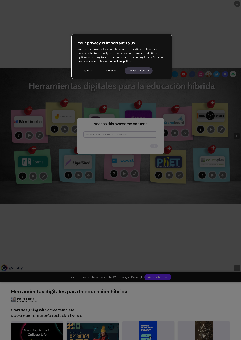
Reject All (111, 70)
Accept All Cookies (138, 70)
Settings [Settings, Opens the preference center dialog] (88, 70)
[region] (121, 56)
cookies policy (122, 61)
